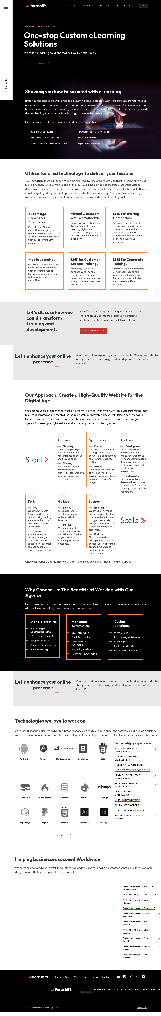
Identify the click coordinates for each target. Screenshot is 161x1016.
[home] (36, 5)
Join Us (111, 5)
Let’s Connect (130, 5)
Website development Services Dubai (137, 939)
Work (102, 5)
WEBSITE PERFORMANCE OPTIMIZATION (127, 793)
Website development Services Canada (137, 901)
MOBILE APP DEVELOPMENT (129, 765)
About (67, 977)
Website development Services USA (139, 894)
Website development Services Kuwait (137, 948)
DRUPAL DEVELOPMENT (127, 805)
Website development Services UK (139, 908)
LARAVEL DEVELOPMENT (127, 800)
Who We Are (74, 5)
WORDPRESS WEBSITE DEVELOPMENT (126, 750)
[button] (88, 5)
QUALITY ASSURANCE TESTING (130, 810)
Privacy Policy (142, 1007)
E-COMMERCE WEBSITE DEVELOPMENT (126, 758)
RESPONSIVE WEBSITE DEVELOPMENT (126, 785)
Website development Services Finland (137, 923)
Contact (106, 977)
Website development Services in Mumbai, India (138, 888)
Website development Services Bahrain (137, 956)
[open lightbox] (24, 750)
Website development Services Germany (137, 915)
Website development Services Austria (137, 931)
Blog (119, 5)
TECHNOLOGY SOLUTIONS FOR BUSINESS (130, 817)
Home (58, 977)
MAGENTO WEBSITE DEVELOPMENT (132, 770)
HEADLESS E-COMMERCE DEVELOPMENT (127, 777)
